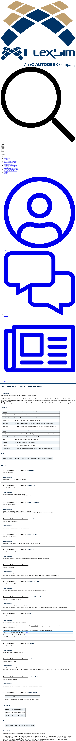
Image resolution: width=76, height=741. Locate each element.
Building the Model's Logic (10, 166)
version (2, 144)
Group (9, 567)
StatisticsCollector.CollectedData (15, 470)
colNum (5, 412)
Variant (9, 487)
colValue (5, 414)
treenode (10, 552)
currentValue (6, 420)
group (4, 431)
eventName (6, 423)
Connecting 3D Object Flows (11, 165)
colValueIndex (6, 417)
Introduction (7, 158)
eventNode (5, 426)
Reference (6, 172)
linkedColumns (6, 433)
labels (36, 626)
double (7, 696)
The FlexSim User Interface (10, 161)
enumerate (5, 458)
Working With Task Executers (11, 168)
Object (9, 599)
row (4, 439)
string (9, 536)
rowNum (5, 442)
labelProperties (11, 627)
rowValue (5, 445)
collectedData (4, 400)
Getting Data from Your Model (11, 169)
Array (9, 584)
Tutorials (6, 160)
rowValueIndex (6, 448)
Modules (6, 173)
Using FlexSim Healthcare (10, 171)
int (8, 472)
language (3, 147)
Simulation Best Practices (10, 162)
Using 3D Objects (8, 164)
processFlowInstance (8, 436)
